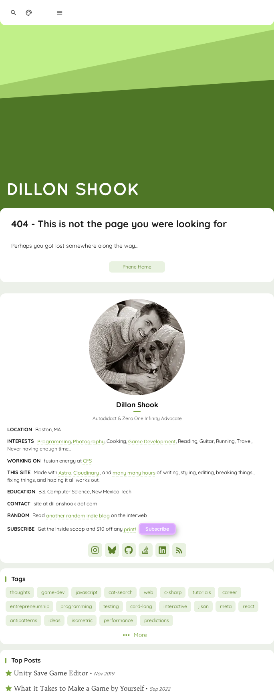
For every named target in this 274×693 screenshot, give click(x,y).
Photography (89, 441)
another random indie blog (78, 515)
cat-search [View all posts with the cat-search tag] (121, 592)
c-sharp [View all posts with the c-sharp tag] (172, 592)
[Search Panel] (13, 12)
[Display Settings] (29, 12)
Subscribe (157, 528)
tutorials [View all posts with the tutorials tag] (202, 592)
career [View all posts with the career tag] (229, 592)
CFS (87, 460)
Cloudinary (86, 472)
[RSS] (179, 550)
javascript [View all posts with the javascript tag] (86, 592)
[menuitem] (44, 12)
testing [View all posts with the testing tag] (111, 606)
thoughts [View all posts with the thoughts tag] (20, 592)
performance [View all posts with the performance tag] (118, 620)
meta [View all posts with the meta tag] (226, 606)
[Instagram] (95, 550)
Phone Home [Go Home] (137, 267)
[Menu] (60, 12)
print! (130, 528)
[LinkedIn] (162, 550)
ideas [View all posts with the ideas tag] (54, 620)
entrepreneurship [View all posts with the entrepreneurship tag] (29, 606)
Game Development (152, 441)
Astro (64, 472)
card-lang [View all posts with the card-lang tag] (141, 606)
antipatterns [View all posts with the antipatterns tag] (23, 620)
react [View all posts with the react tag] (248, 606)
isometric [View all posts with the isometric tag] (82, 620)
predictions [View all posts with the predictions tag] (156, 620)
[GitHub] (129, 550)
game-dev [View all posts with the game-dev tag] (52, 592)
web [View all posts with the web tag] (148, 592)
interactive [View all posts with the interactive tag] (175, 606)
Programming (54, 441)
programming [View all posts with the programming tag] (76, 606)
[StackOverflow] (146, 550)
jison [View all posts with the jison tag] (203, 606)
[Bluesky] (112, 550)
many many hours (134, 472)
